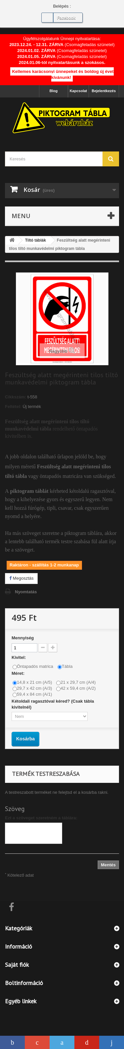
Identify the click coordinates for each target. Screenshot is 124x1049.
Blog (54, 91)
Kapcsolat (78, 91)
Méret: (19, 673)
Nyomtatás (26, 591)
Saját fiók (17, 964)
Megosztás (21, 578)
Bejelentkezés (104, 91)
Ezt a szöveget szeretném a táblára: (41, 817)
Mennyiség (23, 637)
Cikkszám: (15, 396)
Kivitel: (19, 657)
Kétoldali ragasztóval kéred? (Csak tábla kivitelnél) (53, 704)
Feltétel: (13, 406)
